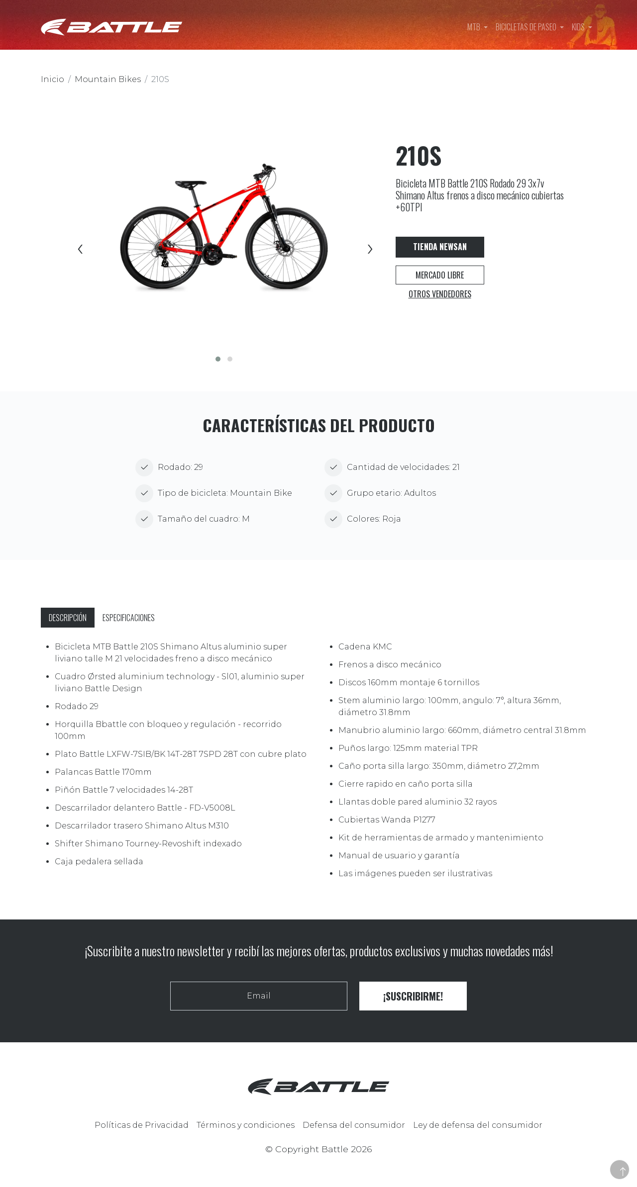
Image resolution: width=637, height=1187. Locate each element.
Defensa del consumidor (354, 1125)
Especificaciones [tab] (129, 618)
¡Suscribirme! (413, 996)
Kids (579, 27)
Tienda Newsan (440, 247)
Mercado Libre (440, 275)
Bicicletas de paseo (527, 27)
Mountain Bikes (108, 79)
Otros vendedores (440, 294)
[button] (218, 359)
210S (160, 79)
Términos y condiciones (246, 1125)
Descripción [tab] (68, 618)
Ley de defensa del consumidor (477, 1125)
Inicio (52, 79)
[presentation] (79, 250)
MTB (474, 27)
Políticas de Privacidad (142, 1125)
